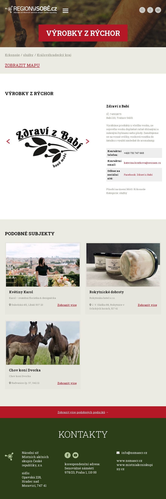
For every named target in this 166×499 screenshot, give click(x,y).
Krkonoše (12, 55)
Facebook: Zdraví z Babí (138, 174)
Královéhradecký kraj (54, 55)
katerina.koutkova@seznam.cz (142, 162)
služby (28, 55)
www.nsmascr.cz (129, 461)
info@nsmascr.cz (132, 453)
